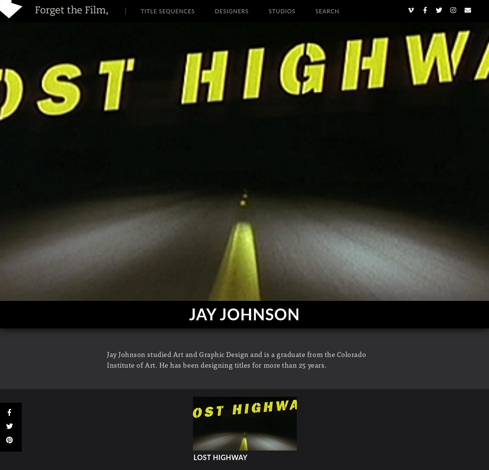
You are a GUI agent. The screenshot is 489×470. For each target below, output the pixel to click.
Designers (232, 11)
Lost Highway (221, 457)
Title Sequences (168, 11)
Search (327, 11)
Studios (282, 11)
